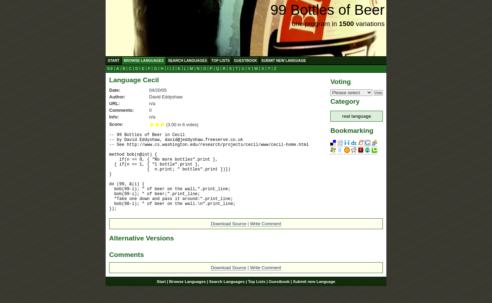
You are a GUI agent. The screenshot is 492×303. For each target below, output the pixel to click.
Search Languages (187, 61)
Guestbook (245, 61)
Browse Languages (144, 61)
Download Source (228, 240)
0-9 (110, 69)
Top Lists (220, 61)
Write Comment (265, 240)
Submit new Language (283, 61)
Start (113, 61)
